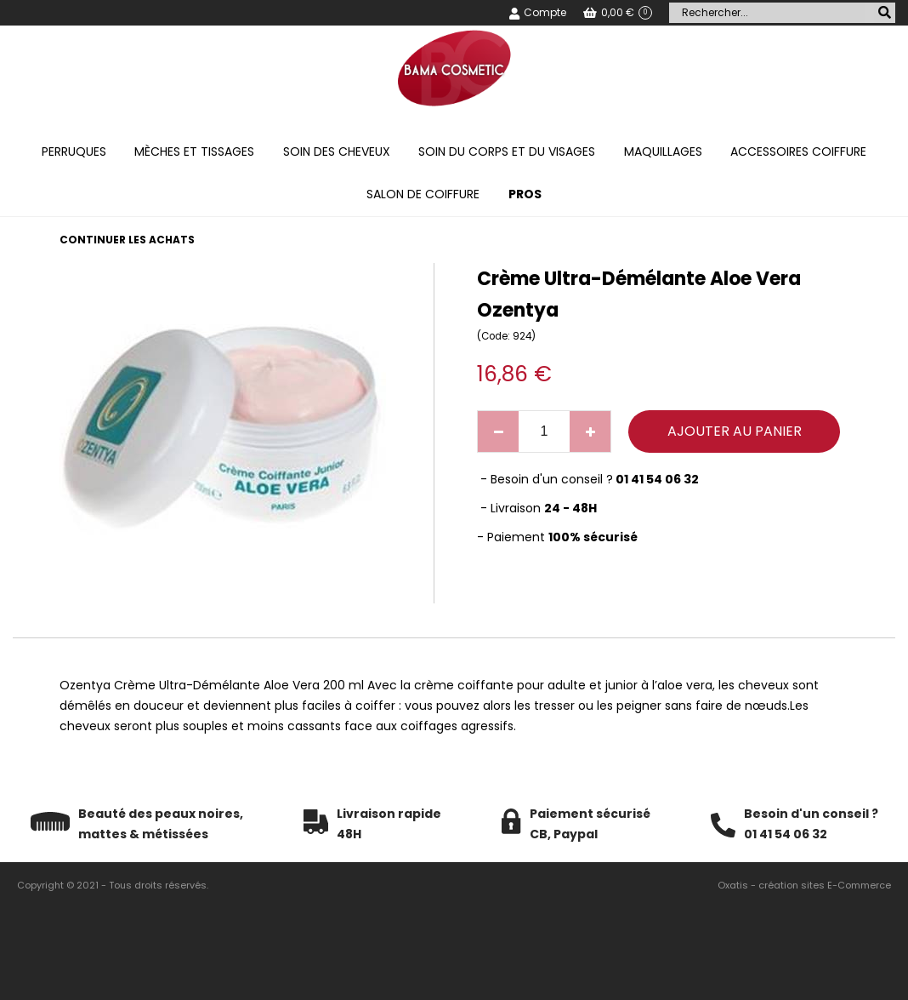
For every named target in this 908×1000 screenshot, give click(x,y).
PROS (525, 194)
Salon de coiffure (423, 194)
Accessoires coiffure (798, 151)
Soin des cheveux (336, 151)
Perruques (74, 151)
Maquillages (663, 151)
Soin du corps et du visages (506, 151)
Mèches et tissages (194, 151)
